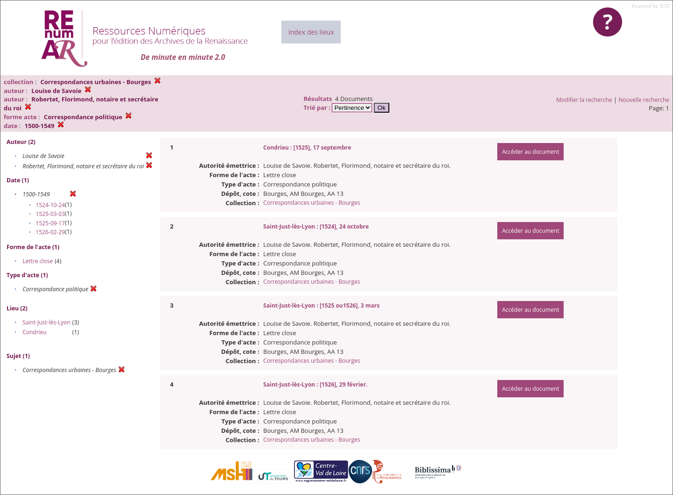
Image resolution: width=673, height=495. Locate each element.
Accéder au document (530, 152)
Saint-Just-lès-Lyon (46, 322)
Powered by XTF (650, 6)
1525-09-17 (50, 223)
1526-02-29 (50, 232)
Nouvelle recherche (644, 100)
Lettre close (37, 261)
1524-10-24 (50, 205)
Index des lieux (311, 32)
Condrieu (34, 332)
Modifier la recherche (584, 100)
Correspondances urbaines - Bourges (311, 203)
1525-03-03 (50, 214)
